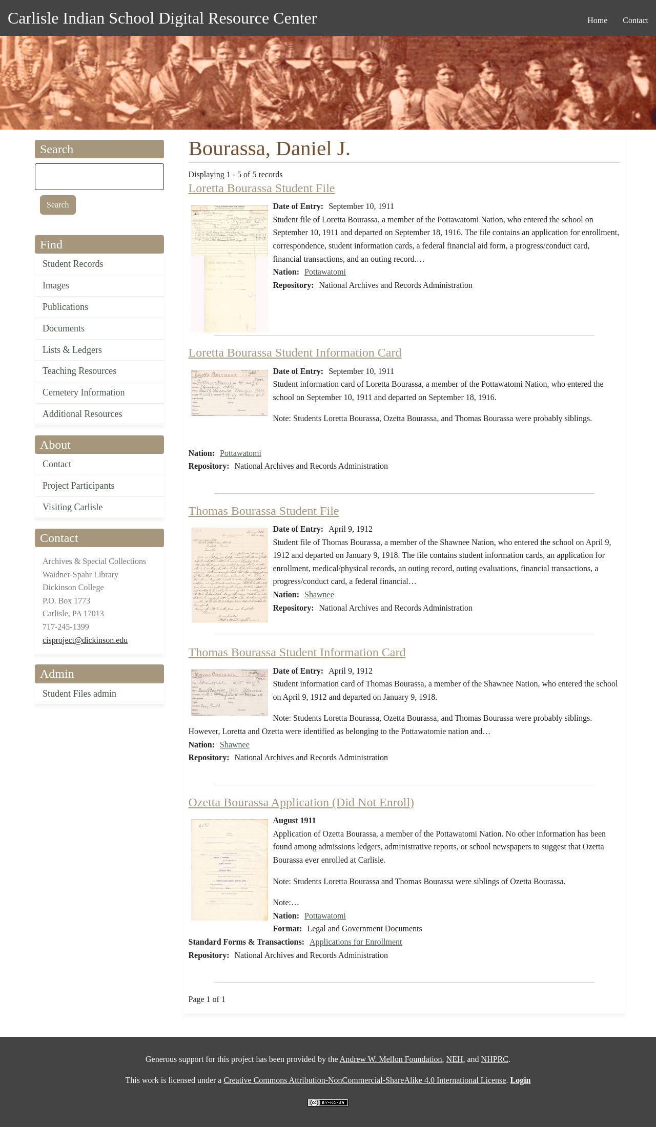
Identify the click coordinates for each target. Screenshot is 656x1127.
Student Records (73, 264)
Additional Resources (82, 414)
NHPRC (494, 1059)
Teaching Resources (79, 371)
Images (56, 285)
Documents (64, 328)
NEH (454, 1059)
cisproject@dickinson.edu (85, 640)
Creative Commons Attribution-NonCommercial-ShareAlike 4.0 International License (364, 1080)
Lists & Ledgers (72, 350)
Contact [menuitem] (635, 20)
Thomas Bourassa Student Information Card (297, 652)
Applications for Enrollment (356, 941)
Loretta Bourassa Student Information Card (295, 352)
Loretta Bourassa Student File (262, 188)
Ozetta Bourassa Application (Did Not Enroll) (302, 802)
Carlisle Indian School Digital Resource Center (162, 18)
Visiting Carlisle (72, 507)
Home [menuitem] (597, 20)
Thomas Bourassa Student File (264, 510)
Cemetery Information (84, 392)
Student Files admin (79, 693)
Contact (57, 464)
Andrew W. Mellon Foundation (391, 1059)
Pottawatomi (325, 271)
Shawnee (319, 594)
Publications (65, 307)
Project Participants (78, 486)
